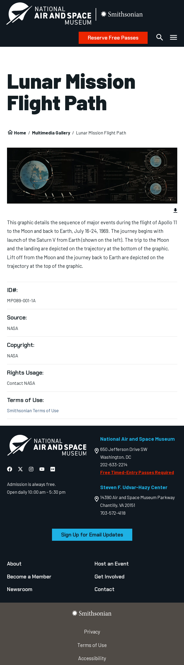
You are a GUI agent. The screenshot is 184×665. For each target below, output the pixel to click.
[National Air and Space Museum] (49, 14)
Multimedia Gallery (51, 132)
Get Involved (109, 576)
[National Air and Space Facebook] (9, 469)
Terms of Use (92, 645)
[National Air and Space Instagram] (31, 469)
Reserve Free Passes (112, 37)
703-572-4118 (113, 512)
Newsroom (19, 589)
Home (20, 132)
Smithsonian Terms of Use (33, 410)
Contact (104, 589)
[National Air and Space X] (20, 469)
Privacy (92, 631)
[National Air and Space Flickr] (52, 469)
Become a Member (29, 576)
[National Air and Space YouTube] (41, 469)
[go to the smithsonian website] (123, 14)
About (14, 563)
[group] (92, 211)
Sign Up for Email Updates (92, 534)
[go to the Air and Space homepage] (46, 446)
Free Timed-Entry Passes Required (137, 472)
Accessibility (92, 658)
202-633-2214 (113, 464)
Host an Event (112, 563)
